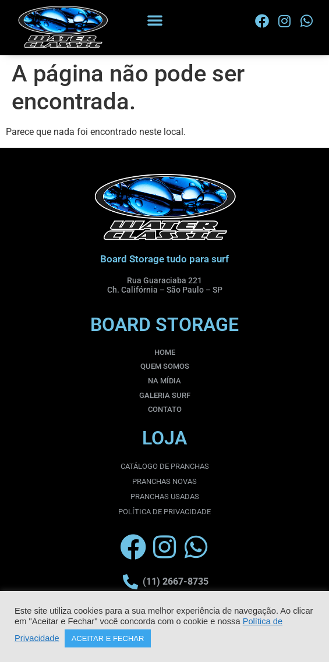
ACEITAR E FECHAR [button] (108, 638)
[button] (155, 20)
